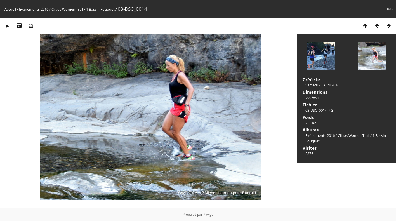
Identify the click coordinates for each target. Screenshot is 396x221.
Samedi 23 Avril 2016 (322, 85)
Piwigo (208, 214)
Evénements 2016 (33, 9)
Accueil (10, 9)
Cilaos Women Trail (67, 9)
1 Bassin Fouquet (100, 9)
